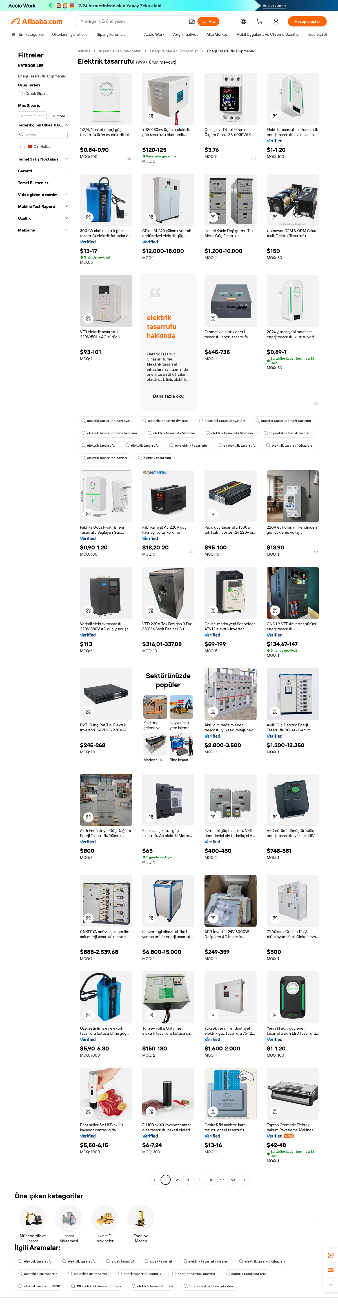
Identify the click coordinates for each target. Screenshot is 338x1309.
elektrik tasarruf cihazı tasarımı (283, 420)
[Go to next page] (244, 1180)
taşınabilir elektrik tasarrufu (288, 433)
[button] (191, 21)
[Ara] (208, 21)
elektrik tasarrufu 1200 (247, 1274)
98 (233, 1180)
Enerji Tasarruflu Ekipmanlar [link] (231, 51)
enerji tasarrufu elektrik (139, 1274)
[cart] (260, 22)
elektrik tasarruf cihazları (289, 445)
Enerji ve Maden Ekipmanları (174, 51)
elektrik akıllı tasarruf (37, 1274)
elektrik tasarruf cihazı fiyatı (106, 420)
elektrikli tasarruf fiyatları (165, 420)
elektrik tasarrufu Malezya (171, 433)
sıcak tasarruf (120, 1261)
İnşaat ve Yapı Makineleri (120, 51)
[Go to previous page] (154, 1180)
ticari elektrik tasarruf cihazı (209, 1286)
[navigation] (43, 616)
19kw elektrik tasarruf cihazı (96, 1286)
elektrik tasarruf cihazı (152, 1286)
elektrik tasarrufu (98, 445)
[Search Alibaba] (132, 21)
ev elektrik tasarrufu (188, 445)
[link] (330, 1255)
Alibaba (84, 51)
